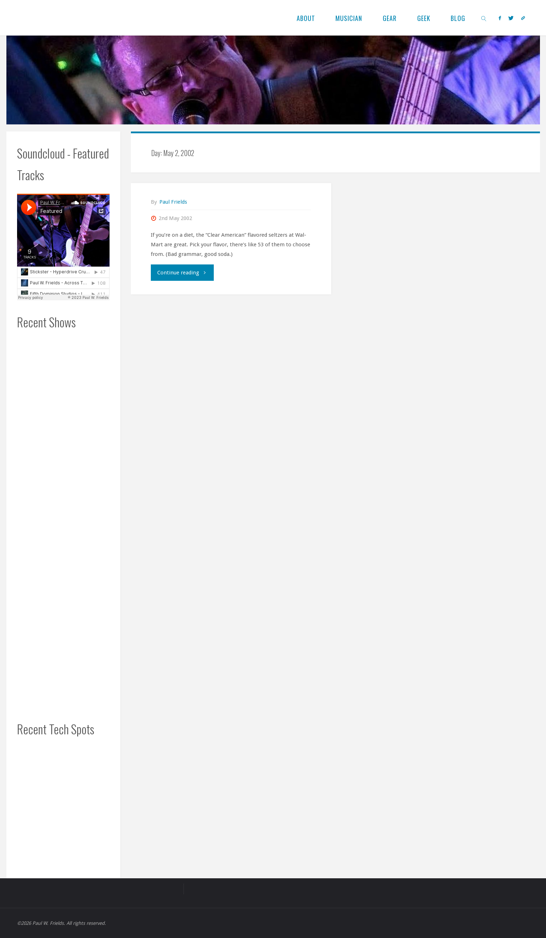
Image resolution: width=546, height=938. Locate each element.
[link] (484, 18)
